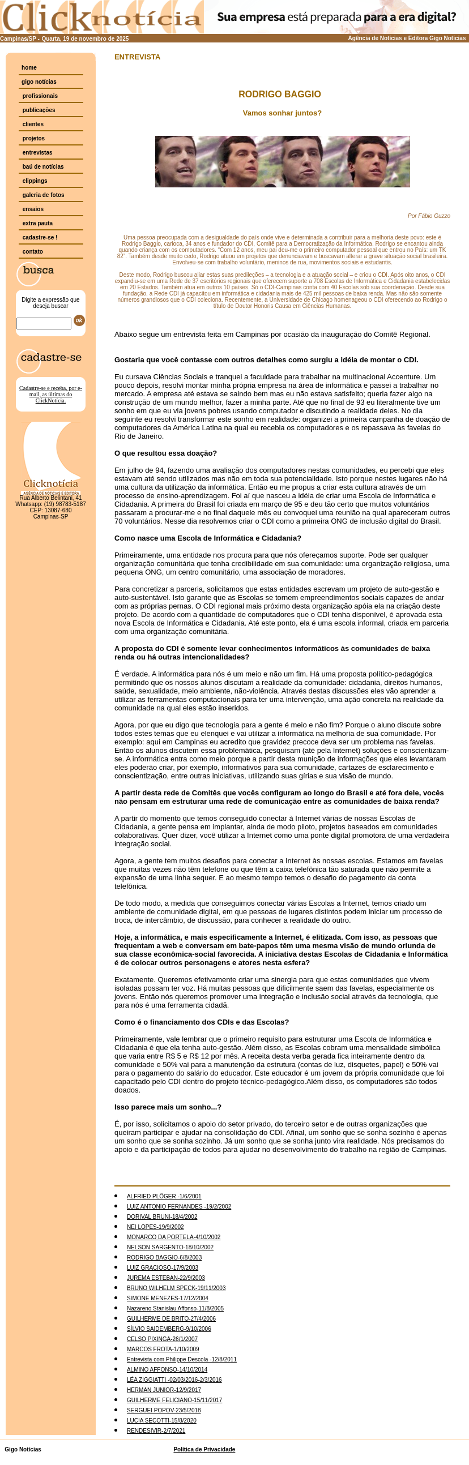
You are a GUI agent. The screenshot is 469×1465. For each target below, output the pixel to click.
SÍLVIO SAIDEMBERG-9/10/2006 (169, 1329)
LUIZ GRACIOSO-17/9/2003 (162, 1268)
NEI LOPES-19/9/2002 (155, 1227)
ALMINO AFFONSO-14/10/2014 (167, 1370)
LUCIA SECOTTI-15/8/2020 (162, 1420)
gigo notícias (39, 82)
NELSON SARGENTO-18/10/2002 (170, 1247)
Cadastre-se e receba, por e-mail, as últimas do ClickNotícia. (50, 394)
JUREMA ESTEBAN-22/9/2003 (166, 1278)
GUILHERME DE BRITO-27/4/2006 (171, 1319)
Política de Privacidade (204, 1449)
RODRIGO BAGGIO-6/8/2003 (164, 1257)
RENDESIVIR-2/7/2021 (156, 1431)
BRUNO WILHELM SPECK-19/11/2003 (176, 1288)
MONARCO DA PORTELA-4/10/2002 (173, 1237)
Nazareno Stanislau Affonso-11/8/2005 (175, 1308)
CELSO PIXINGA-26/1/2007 (162, 1339)
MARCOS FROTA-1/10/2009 (163, 1349)
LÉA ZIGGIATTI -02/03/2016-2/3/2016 (174, 1380)
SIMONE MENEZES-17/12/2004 (167, 1298)
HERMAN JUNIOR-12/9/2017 (164, 1390)
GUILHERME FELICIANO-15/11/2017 (174, 1400)
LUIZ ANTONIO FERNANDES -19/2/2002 (179, 1206)
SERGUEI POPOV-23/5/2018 (164, 1410)
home (29, 68)
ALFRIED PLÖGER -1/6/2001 (164, 1196)
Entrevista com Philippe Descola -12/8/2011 (182, 1359)
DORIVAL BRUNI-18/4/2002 (162, 1217)
